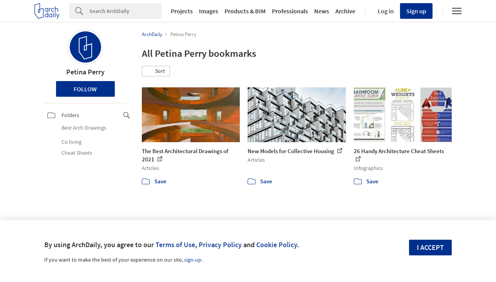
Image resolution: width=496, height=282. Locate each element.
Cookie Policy (276, 244)
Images (208, 11)
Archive (345, 11)
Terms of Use (175, 244)
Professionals (290, 11)
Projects (182, 11)
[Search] (125, 11)
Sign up (416, 11)
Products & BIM (245, 11)
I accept (430, 247)
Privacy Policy (220, 244)
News (321, 11)
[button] (156, 71)
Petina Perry (85, 71)
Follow (85, 89)
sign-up (192, 259)
